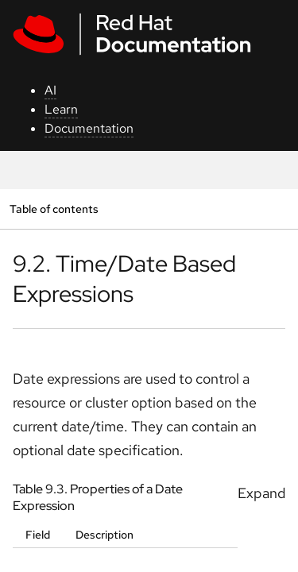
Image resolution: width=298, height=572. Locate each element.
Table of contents (54, 208)
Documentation (89, 128)
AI (50, 90)
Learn (61, 109)
